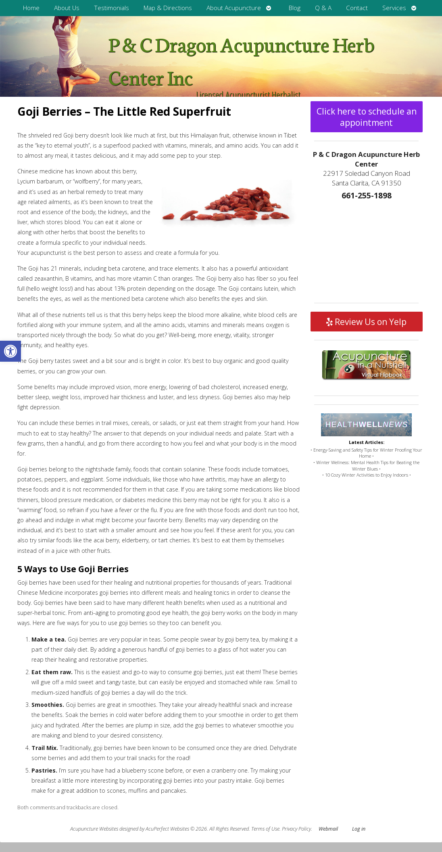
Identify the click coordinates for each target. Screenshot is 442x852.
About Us (66, 8)
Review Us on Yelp (366, 321)
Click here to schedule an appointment (367, 117)
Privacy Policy (296, 828)
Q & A (323, 8)
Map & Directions (168, 8)
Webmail (328, 828)
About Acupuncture (233, 8)
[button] (10, 351)
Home (31, 8)
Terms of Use (265, 828)
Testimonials (111, 8)
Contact (357, 8)
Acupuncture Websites (94, 828)
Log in (358, 828)
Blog (294, 8)
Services (394, 8)
